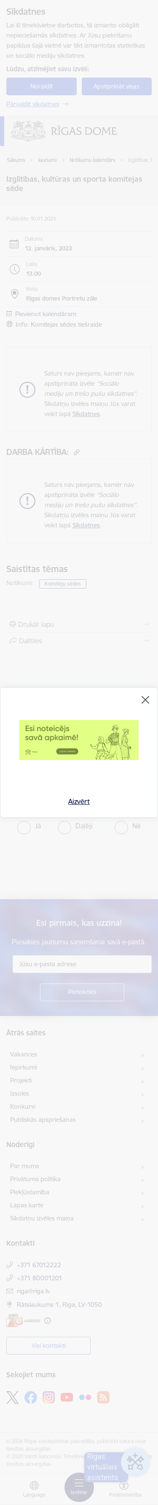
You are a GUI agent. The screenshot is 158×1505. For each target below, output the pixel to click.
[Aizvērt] (145, 700)
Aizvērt (79, 801)
